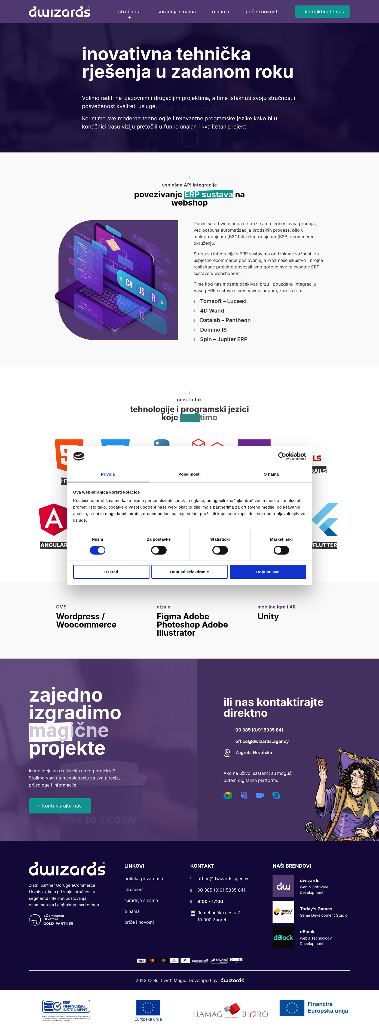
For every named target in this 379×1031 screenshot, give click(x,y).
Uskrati (111, 572)
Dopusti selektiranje (189, 572)
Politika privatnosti (143, 878)
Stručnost (129, 11)
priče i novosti (262, 11)
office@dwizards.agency (262, 741)
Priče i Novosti (139, 922)
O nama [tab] (271, 474)
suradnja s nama (176, 11)
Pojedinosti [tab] (189, 474)
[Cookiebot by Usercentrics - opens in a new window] (282, 456)
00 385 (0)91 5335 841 (259, 730)
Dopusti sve (267, 572)
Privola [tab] (108, 474)
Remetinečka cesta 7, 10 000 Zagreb (215, 916)
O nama (132, 911)
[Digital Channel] (228, 795)
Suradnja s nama (141, 900)
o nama (220, 11)
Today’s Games (311, 912)
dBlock (311, 937)
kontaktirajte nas (324, 11)
